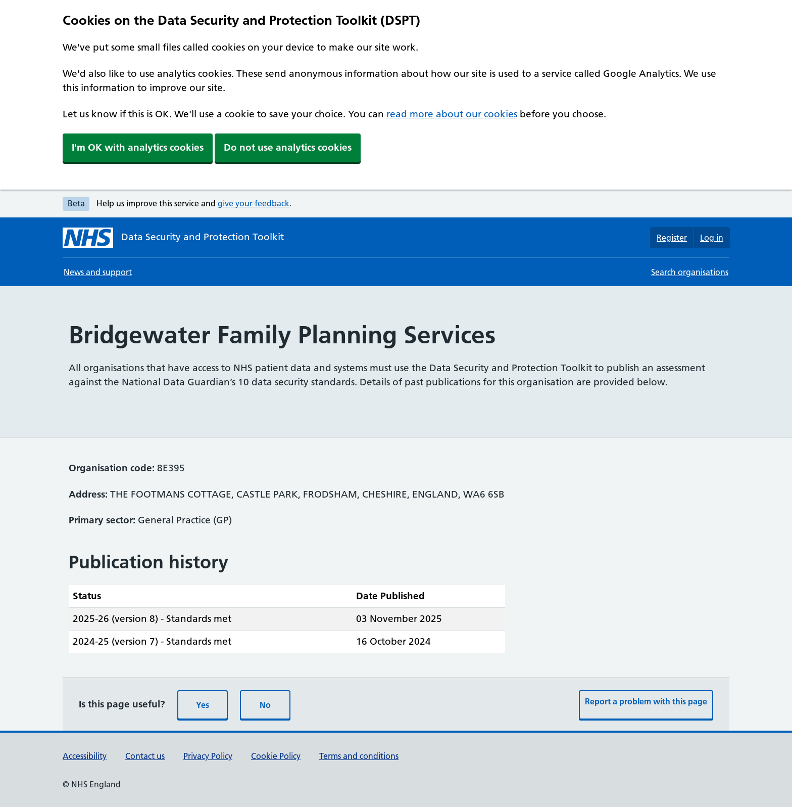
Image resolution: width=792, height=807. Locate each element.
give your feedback (253, 203)
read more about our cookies (451, 114)
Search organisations (689, 272)
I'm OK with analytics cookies (138, 147)
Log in (711, 238)
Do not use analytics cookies (288, 147)
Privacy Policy (207, 756)
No (265, 705)
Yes (202, 705)
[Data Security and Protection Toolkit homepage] (173, 238)
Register (672, 238)
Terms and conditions (359, 756)
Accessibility (85, 756)
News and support (98, 272)
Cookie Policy (276, 756)
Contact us (145, 756)
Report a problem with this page (646, 701)
